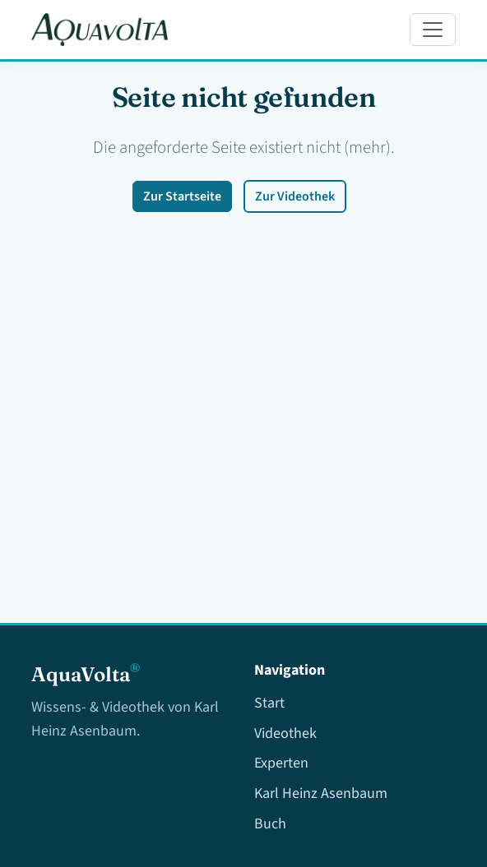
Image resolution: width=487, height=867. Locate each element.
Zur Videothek (295, 196)
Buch (270, 824)
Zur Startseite (182, 196)
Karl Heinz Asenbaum (320, 793)
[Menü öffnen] (433, 29)
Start (269, 703)
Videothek (285, 733)
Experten (281, 763)
